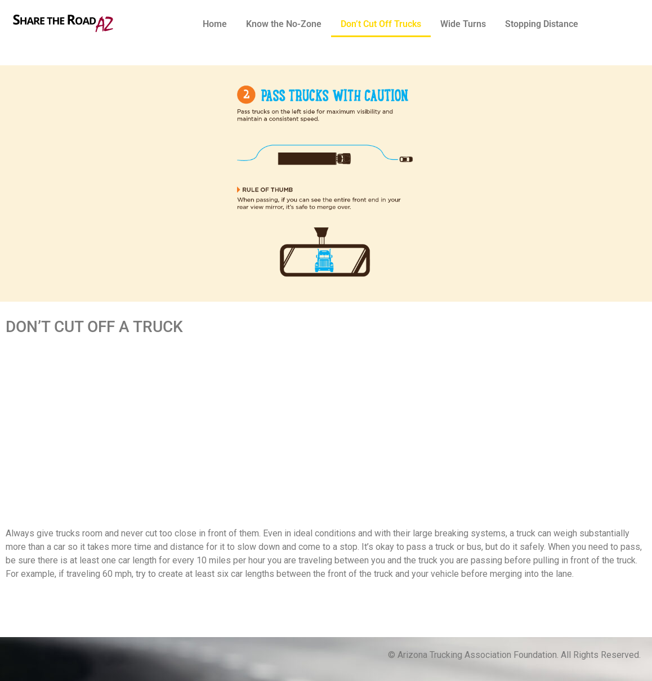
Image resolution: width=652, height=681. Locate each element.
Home (215, 24)
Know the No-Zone (283, 24)
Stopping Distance (541, 24)
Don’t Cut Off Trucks (381, 24)
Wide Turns (463, 24)
